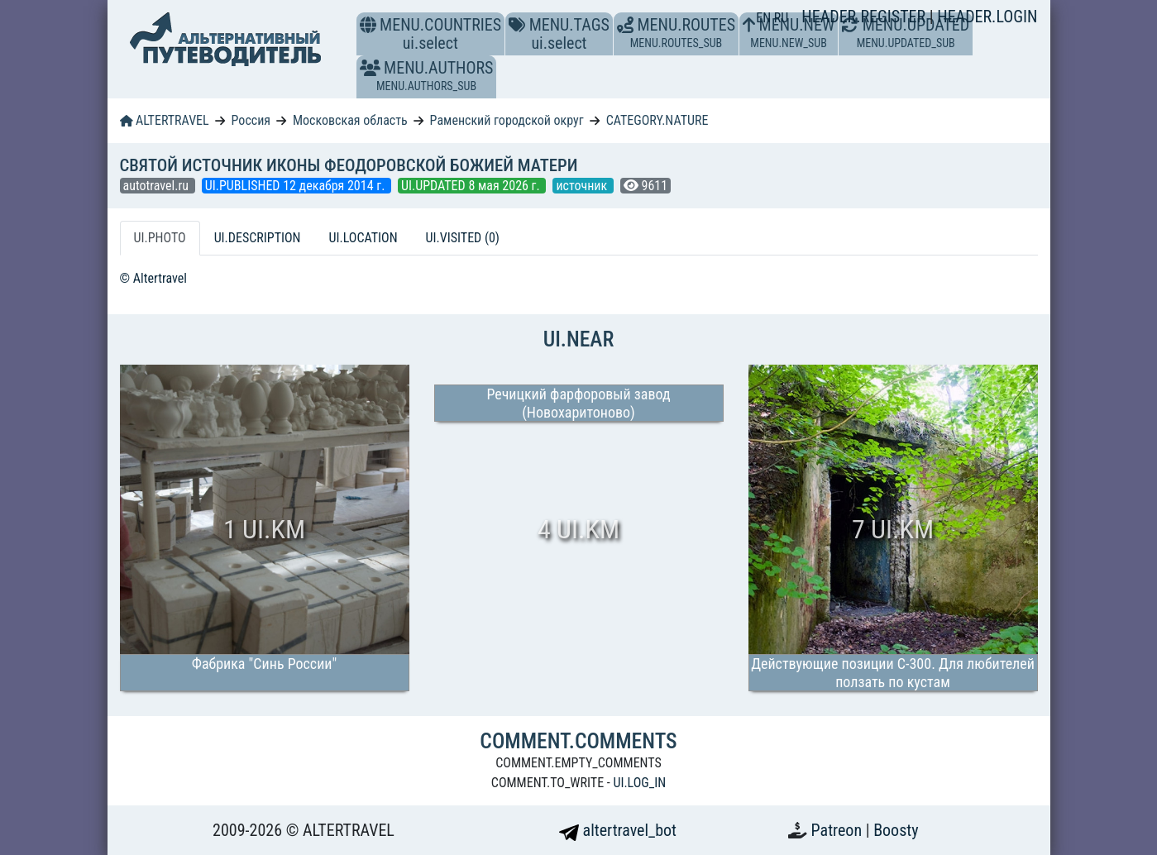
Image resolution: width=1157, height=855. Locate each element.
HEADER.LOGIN (987, 16)
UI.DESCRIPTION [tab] (257, 238)
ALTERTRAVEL (164, 120)
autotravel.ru (157, 185)
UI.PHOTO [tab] (160, 238)
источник (583, 185)
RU (781, 18)
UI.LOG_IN (639, 783)
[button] (370, 68)
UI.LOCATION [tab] (363, 238)
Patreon (838, 830)
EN (765, 18)
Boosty (895, 830)
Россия (251, 120)
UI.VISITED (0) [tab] (463, 238)
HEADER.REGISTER (865, 16)
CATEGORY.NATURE (657, 120)
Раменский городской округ (507, 120)
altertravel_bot (618, 830)
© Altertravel (153, 278)
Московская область (350, 120)
